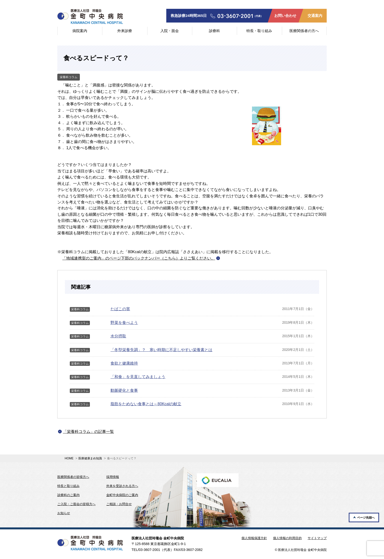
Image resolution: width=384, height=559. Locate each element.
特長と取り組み (68, 486)
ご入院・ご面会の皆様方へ (76, 504)
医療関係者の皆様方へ (73, 477)
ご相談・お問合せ (119, 504)
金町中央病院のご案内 (122, 495)
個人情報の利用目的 (287, 538)
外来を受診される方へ (122, 486)
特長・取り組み (259, 31)
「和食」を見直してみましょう (137, 377)
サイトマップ (317, 538)
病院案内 (79, 31)
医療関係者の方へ (304, 31)
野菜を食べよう (124, 323)
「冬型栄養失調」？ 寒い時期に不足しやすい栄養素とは (161, 350)
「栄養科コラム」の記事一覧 (88, 431)
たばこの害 (120, 309)
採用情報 (112, 477)
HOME (69, 458)
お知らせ (63, 513)
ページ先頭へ (366, 517)
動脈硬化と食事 (124, 390)
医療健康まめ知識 (90, 458)
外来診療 (124, 31)
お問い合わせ (285, 15)
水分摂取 (118, 336)
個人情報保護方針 (254, 538)
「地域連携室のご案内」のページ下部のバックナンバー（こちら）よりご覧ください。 (138, 258)
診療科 (214, 31)
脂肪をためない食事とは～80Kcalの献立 (145, 404)
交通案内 (315, 15)
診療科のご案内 (68, 495)
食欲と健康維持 (124, 363)
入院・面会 (169, 31)
